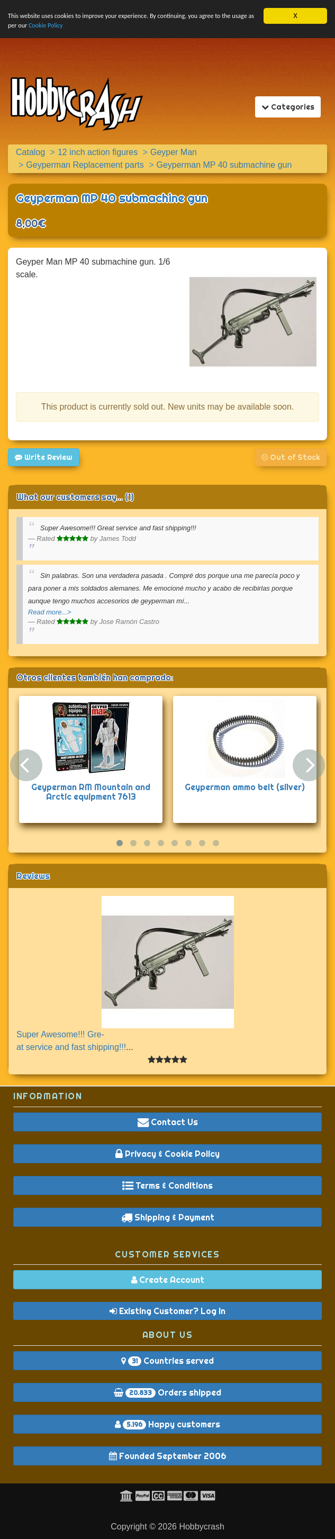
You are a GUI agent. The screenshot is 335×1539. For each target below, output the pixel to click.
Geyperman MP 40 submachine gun (111, 198)
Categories (291, 106)
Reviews (33, 876)
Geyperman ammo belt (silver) (245, 787)
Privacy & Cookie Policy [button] (167, 1153)
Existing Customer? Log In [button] (167, 1311)
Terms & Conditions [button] (167, 1185)
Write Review (44, 457)
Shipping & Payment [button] (167, 1217)
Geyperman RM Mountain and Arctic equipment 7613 (90, 792)
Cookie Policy (88, 27)
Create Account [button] (167, 1279)
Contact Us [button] (168, 1122)
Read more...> (49, 612)
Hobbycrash (201, 1526)
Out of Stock (290, 457)
